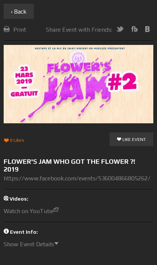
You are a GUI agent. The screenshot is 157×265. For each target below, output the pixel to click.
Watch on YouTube (33, 211)
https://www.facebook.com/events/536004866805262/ (77, 178)
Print (15, 29)
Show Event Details (33, 244)
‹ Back (18, 11)
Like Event (131, 140)
